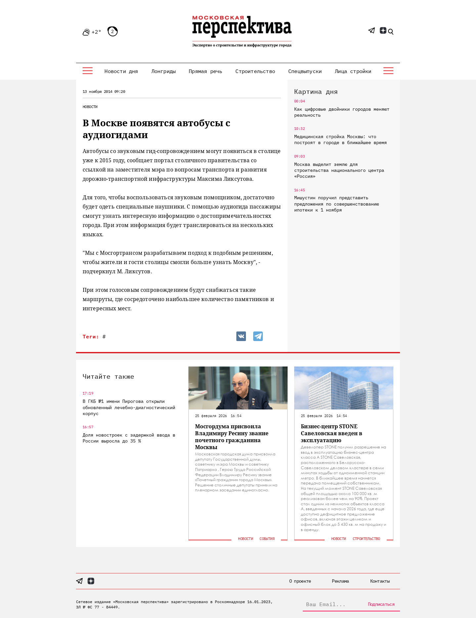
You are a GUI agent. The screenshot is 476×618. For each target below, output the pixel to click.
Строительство (255, 71)
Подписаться (381, 604)
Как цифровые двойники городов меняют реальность (341, 112)
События (266, 538)
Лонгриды (163, 71)
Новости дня (121, 71)
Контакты (379, 581)
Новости (90, 106)
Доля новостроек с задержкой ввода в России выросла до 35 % (129, 438)
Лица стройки (353, 71)
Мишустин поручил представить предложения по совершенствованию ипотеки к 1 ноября (336, 203)
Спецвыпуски (305, 71)
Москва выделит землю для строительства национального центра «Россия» (339, 170)
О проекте (300, 581)
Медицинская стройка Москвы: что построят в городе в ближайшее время (340, 139)
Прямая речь (205, 71)
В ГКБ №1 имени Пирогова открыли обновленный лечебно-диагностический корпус (129, 407)
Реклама (340, 581)
